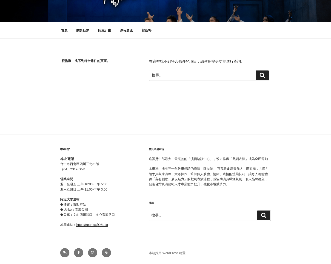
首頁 (64, 30)
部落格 (146, 30)
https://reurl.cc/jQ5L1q (92, 225)
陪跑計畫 (104, 30)
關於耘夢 (82, 30)
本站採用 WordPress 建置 (167, 253)
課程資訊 (126, 30)
